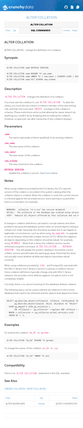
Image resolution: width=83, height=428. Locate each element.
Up (14, 30)
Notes (47, 173)
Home (66, 30)
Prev (8, 30)
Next (74, 30)
